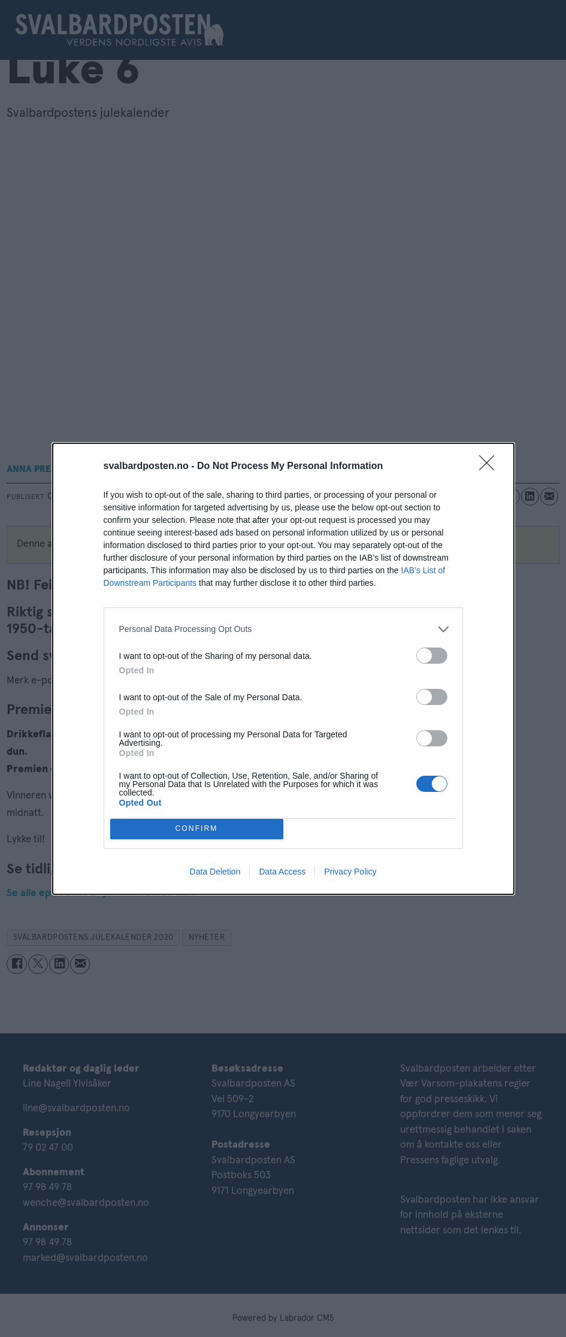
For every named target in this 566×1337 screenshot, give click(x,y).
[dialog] (283, 668)
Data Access (282, 871)
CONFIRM (196, 828)
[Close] (490, 466)
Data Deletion (215, 871)
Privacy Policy (350, 871)
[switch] (431, 656)
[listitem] (283, 629)
